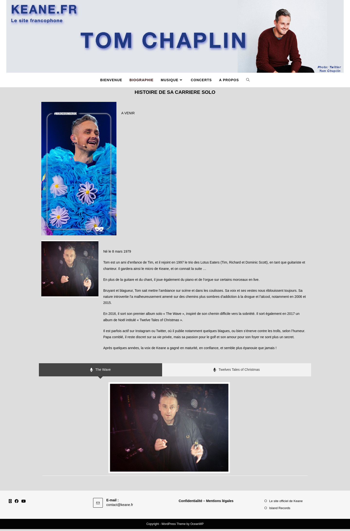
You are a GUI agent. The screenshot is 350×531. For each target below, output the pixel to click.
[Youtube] (23, 503)
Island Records (279, 510)
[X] (10, 503)
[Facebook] (16, 503)
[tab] (100, 371)
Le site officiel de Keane (286, 503)
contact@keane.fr (119, 507)
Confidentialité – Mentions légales (206, 503)
